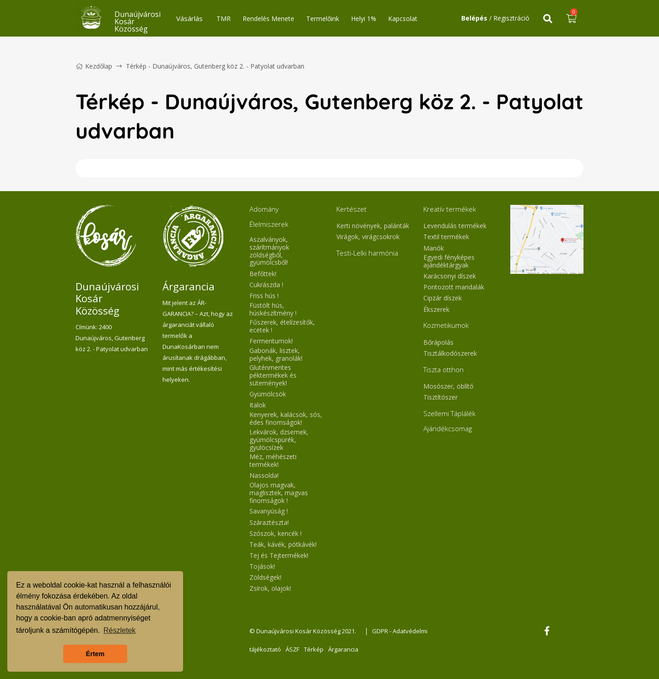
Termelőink (322, 18)
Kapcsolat (402, 18)
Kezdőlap (94, 66)
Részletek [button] (119, 630)
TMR (223, 18)
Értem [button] (95, 654)
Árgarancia (343, 649)
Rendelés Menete (268, 18)
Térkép (314, 649)
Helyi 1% (363, 18)
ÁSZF (292, 649)
